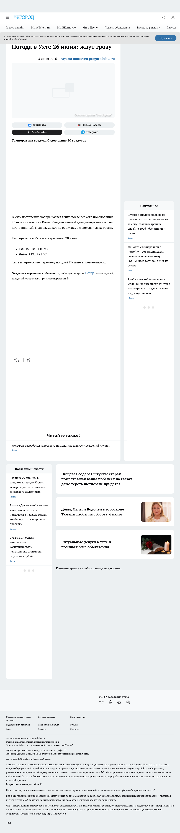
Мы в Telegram (40, 27)
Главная (42, 729)
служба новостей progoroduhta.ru (87, 59)
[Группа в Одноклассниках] (110, 702)
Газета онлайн (15, 27)
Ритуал (171, 27)
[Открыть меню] (7, 17)
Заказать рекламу (148, 27)
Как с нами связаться (48, 724)
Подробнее (59, 813)
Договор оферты (46, 717)
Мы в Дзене (90, 27)
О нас (9, 729)
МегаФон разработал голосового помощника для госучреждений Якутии (63, 448)
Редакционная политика (18, 724)
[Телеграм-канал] (89, 132)
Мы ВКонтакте (66, 27)
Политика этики (78, 717)
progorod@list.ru (80, 753)
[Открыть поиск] (164, 17)
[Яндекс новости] (89, 125)
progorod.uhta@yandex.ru (19, 759)
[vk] (17, 360)
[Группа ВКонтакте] (37, 125)
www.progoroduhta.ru (34, 738)
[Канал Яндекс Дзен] (37, 132)
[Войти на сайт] (172, 17)
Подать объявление (117, 27)
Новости (74, 729)
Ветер (89, 273)
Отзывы (74, 724)
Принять (166, 38)
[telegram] (29, 360)
